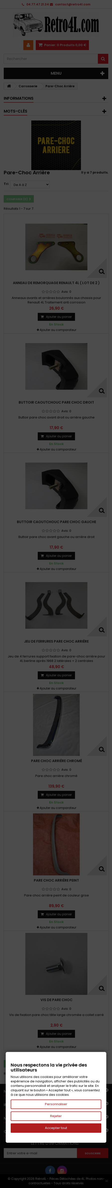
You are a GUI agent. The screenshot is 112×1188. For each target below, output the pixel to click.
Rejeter (56, 1116)
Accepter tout (56, 1128)
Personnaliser (56, 1104)
